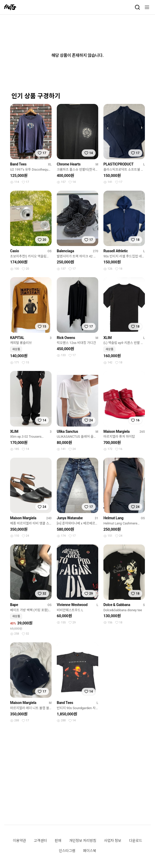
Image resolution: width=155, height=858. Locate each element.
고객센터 (40, 841)
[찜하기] (42, 153)
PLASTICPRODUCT (118, 164)
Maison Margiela (116, 431)
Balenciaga (65, 251)
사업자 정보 (112, 841)
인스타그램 (67, 851)
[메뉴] (147, 7)
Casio (14, 251)
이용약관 (19, 841)
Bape (14, 605)
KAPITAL (17, 338)
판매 (58, 841)
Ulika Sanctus (67, 431)
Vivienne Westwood (72, 605)
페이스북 (89, 851)
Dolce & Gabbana (116, 605)
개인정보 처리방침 (82, 841)
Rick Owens (66, 338)
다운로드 (135, 841)
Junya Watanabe (70, 518)
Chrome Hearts (69, 164)
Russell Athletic (115, 251)
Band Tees (18, 164)
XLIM (107, 338)
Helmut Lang (113, 518)
